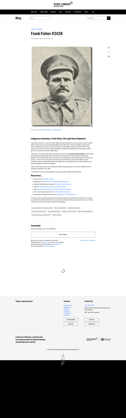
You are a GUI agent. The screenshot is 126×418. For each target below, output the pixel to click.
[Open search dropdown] (93, 12)
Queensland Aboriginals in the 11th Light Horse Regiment (54, 189)
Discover (68, 12)
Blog (18, 18)
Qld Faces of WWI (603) (60, 208)
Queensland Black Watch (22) (85, 211)
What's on (34, 12)
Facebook (67, 305)
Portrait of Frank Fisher (62, 184)
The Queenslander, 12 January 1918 (51, 130)
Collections (44, 12)
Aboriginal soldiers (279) (54, 211)
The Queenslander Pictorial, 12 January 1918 (52, 187)
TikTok (66, 309)
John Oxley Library (36, 29)
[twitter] (108, 52)
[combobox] (40, 18)
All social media (71, 319)
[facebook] (108, 48)
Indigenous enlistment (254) (69, 211)
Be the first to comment (88, 240)
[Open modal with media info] (91, 125)
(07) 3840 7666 (89, 305)
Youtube (67, 311)
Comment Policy (46, 242)
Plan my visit (91, 324)
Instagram (67, 307)
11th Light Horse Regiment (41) (39, 211)
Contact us (91, 319)
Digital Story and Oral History (66, 194)
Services (53, 12)
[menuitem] (34, 12)
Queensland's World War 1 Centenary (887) (42, 208)
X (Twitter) (67, 313)
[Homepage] (92, 339)
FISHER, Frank (48, 179)
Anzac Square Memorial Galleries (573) (41, 215)
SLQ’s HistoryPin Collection (61, 192)
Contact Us (57, 244)
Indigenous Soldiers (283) (74, 208)
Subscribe (70, 324)
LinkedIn (67, 315)
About (86, 12)
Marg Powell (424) (56, 215)
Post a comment (63, 234)
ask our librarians (49, 246)
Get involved (77, 12)
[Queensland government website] (105, 339)
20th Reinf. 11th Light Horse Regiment (56, 181)
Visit (60, 12)
